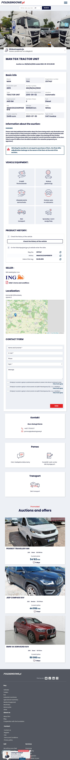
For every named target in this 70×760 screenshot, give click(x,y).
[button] (68, 25)
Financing (50, 683)
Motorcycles (7, 701)
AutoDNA (50, 700)
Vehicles (6, 683)
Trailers (6, 686)
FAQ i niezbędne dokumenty (20, 459)
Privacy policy (51, 722)
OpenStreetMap (54, 330)
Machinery (7, 698)
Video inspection (52, 691)
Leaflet (47, 330)
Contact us (50, 712)
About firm (7, 711)
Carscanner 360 (52, 698)
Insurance (50, 688)
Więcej (22, 758)
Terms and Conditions (54, 719)
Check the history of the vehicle (35, 239)
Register (49, 714)
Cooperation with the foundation (10, 717)
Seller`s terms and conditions (17, 279)
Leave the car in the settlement (31, 687)
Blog (5, 714)
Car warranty (51, 686)
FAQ (48, 717)
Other (5, 703)
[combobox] (36, 8)
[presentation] (21, 395)
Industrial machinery (10, 691)
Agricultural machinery (11, 693)
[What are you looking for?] (24, 8)
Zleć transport (35, 489)
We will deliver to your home (54, 694)
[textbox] (36, 8)
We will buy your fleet (32, 683)
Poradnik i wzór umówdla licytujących (49, 461)
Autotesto (50, 702)
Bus (5, 688)
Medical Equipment (10, 696)
